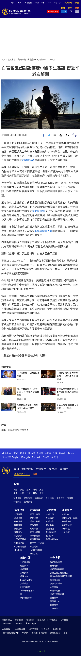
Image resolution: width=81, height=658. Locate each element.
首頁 (3, 59)
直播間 (64, 468)
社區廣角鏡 (19, 543)
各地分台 (28, 3)
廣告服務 (7, 623)
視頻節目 (40, 468)
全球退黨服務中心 (11, 633)
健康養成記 (67, 525)
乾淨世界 (45, 629)
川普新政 (32, 59)
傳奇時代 (54, 566)
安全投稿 (64, 620)
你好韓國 (24, 569)
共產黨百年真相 (57, 569)
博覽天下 (60, 498)
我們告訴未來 (56, 562)
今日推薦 (50, 498)
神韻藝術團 (20, 629)
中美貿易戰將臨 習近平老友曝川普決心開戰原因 (67, 392)
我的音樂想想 (26, 598)
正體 (37, 3)
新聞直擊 (18, 529)
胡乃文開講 (67, 521)
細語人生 (34, 553)
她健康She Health (69, 518)
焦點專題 (12, 59)
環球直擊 (18, 518)
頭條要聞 (17, 498)
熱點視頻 (28, 498)
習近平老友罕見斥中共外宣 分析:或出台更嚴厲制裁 (28, 392)
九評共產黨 (55, 580)
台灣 (28, 493)
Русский (36, 457)
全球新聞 (18, 514)
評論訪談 (35, 510)
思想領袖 (34, 529)
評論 (22, 489)
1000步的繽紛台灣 (27, 592)
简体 (42, 3)
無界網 (44, 633)
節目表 (53, 468)
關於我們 (19, 620)
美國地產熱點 (52, 539)
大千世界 (24, 583)
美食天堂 (24, 573)
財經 (35, 489)
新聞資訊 (27, 468)
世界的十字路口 (37, 543)
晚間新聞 (18, 525)
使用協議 (53, 620)
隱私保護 (41, 620)
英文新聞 (68, 3)
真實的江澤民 (56, 583)
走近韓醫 (66, 532)
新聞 (16, 484)
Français (25, 457)
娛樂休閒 (25, 557)
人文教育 (51, 510)
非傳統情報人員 (43, 230)
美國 (15, 493)
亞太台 (71, 453)
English (15, 457)
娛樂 (41, 489)
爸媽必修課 (51, 532)
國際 (15, 489)
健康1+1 (65, 514)
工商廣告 (54, 608)
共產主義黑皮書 (57, 594)
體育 (41, 493)
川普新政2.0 (43, 59)
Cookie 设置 (40, 651)
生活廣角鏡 (25, 562)
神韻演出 (17, 502)
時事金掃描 (35, 521)
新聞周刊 (18, 532)
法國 (55, 453)
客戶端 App (31, 623)
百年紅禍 (54, 587)
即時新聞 (39, 498)
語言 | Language (54, 3)
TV (65, 12)
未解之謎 (50, 514)
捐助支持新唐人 (22, 474)
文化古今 (50, 536)
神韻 (12, 3)
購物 (35, 474)
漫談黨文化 (55, 601)
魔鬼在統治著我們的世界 (61, 576)
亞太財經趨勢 (20, 546)
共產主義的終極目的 (59, 573)
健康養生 (67, 510)
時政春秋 (34, 525)
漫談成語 (50, 529)
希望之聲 (57, 629)
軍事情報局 (35, 536)
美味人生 (24, 576)
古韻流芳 (50, 521)
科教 (35, 493)
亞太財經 (18, 550)
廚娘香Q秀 (25, 587)
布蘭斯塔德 (28, 160)
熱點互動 (34, 518)
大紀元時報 (33, 629)
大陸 (22, 493)
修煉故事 (54, 605)
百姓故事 (54, 598)
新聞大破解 (35, 532)
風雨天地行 (55, 590)
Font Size (67, 135)
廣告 (77, 3)
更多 (65, 633)
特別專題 (55, 557)
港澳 (28, 489)
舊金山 (62, 453)
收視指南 (30, 620)
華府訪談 (18, 536)
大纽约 (15, 453)
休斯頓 (48, 453)
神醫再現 (66, 529)
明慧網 (25, 633)
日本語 (45, 457)
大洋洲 (39, 453)
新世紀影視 (55, 633)
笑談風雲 (50, 518)
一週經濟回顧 (20, 539)
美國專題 (22, 59)
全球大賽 (28, 502)
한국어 (54, 457)
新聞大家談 (35, 514)
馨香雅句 (50, 525)
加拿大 (23, 453)
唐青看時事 (35, 539)
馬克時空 (34, 546)
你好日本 (24, 566)
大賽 (19, 3)
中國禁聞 (18, 521)
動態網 (35, 633)
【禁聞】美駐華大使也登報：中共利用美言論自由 (67, 376)
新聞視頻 (19, 510)
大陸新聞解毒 (36, 550)
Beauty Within (26, 580)
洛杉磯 (31, 453)
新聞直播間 (53, 12)
